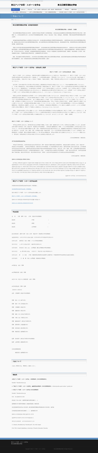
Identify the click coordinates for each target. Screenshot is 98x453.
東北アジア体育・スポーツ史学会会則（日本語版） (25, 196)
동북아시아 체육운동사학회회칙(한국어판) (22, 203)
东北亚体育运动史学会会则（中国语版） (22, 189)
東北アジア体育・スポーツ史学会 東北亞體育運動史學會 (44, 5)
